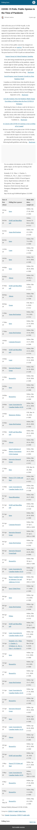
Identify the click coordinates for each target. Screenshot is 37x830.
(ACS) (21, 693)
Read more (31, 72)
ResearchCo (12, 378)
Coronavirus (13, 815)
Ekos (10, 470)
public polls (26, 815)
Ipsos (10, 211)
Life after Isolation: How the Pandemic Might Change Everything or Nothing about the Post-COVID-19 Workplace (19, 101)
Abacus (11, 278)
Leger (10, 250)
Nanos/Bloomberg (14, 497)
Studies (17, 693)
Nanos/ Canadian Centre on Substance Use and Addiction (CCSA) (16, 579)
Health (16, 811)
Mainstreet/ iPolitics (15, 415)
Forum (11, 305)
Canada (7, 815)
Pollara (11, 616)
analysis (19, 47)
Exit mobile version (18, 827)
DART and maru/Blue (15, 755)
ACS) (21, 571)
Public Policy (22, 811)
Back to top (33, 822)
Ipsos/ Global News (14, 588)
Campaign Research (15, 342)
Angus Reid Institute (15, 232)
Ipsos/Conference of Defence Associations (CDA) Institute (15, 451)
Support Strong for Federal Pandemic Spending (19, 56)
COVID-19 (11, 811)
